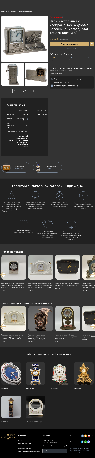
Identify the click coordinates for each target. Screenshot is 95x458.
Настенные (54, 388)
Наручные (5, 388)
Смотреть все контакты (55, 451)
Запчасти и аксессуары (34, 422)
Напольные (5, 422)
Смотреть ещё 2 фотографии (25, 91)
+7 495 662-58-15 (47, 440)
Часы (20, 11)
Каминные (77, 388)
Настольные (27, 11)
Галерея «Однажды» (8, 11)
